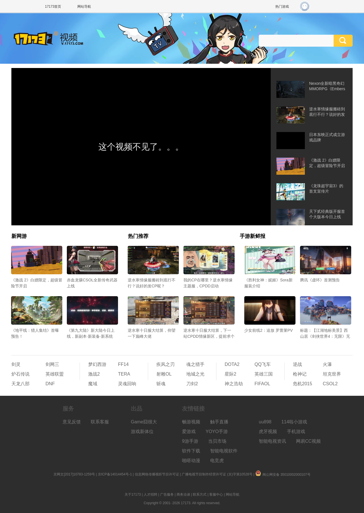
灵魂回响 (127, 383)
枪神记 (300, 374)
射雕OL (163, 374)
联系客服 (100, 421)
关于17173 (133, 494)
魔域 (92, 383)
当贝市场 (217, 441)
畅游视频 (191, 421)
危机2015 (302, 383)
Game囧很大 (144, 421)
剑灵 (15, 364)
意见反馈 (72, 421)
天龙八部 (20, 383)
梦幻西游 (97, 364)
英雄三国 (264, 374)
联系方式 (199, 494)
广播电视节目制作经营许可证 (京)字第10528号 (217, 474)
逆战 (297, 364)
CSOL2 (330, 383)
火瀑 (327, 364)
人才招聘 (150, 494)
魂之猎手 (195, 364)
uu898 (265, 421)
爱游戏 (189, 431)
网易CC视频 (308, 441)
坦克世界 (332, 374)
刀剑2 (192, 383)
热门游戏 (282, 7)
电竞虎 (217, 460)
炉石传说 (20, 374)
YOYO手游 (217, 431)
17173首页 (53, 7)
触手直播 (219, 421)
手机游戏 (296, 431)
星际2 (230, 374)
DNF (50, 383)
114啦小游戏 (294, 421)
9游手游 (190, 441)
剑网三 (52, 364)
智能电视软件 (223, 450)
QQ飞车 (263, 364)
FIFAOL (262, 383)
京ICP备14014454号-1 (115, 474)
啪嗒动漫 (191, 460)
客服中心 (216, 494)
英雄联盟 (55, 374)
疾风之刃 (165, 364)
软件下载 (191, 450)
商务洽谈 (183, 494)
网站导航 (84, 7)
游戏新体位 (142, 431)
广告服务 (167, 494)
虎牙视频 (268, 431)
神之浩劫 (234, 383)
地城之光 (195, 374)
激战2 (94, 374)
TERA (124, 374)
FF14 (123, 364)
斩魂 (161, 383)
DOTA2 (232, 364)
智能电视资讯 (272, 441)
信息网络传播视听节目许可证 (157, 474)
